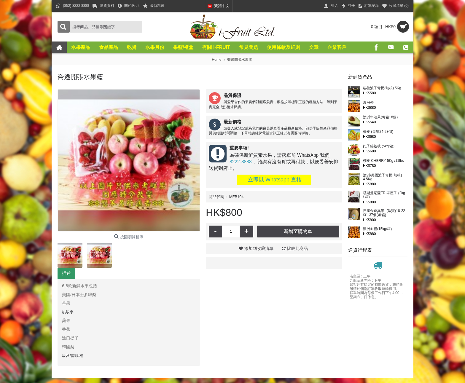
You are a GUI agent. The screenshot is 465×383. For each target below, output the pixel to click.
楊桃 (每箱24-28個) (378, 132)
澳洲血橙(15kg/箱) (377, 229)
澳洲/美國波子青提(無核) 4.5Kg (382, 177)
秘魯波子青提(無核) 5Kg (382, 88)
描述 (66, 273)
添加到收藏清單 (258, 248)
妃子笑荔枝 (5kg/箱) (378, 146)
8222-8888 (241, 161)
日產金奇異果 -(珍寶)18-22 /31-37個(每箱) (384, 213)
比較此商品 (297, 248)
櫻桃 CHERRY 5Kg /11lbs (383, 161)
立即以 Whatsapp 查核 (274, 180)
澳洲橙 (368, 103)
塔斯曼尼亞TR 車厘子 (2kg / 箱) (384, 195)
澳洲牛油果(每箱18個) (380, 117)
